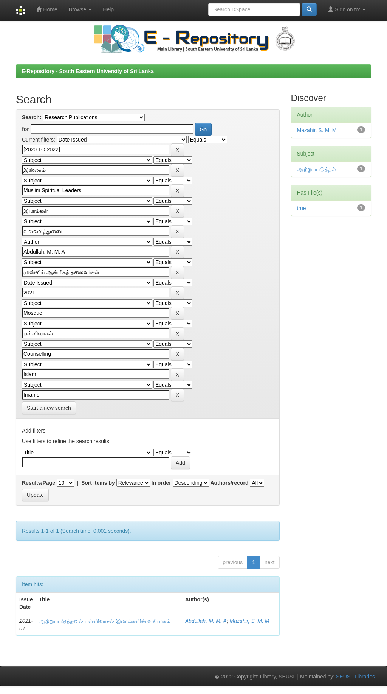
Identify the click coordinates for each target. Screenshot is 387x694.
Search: (31, 117)
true (301, 208)
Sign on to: (346, 9)
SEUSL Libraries (355, 677)
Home (46, 9)
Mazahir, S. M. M (249, 621)
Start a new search (49, 408)
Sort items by (98, 483)
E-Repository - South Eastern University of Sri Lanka (88, 71)
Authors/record (229, 483)
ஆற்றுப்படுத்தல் (316, 169)
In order (161, 483)
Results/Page (38, 483)
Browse (80, 9)
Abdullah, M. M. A (206, 621)
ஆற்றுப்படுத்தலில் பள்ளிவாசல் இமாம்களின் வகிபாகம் (105, 621)
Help (108, 9)
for (25, 129)
